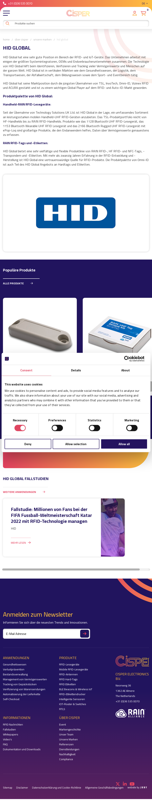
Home (6, 40)
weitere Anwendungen (25, 491)
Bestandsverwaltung (15, 674)
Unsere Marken (42, 40)
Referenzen (66, 744)
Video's (7, 739)
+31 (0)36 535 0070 (17, 3)
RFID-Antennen (68, 674)
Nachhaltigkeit (67, 754)
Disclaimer (22, 787)
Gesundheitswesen (14, 664)
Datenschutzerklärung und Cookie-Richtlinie (56, 787)
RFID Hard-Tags (68, 679)
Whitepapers (10, 734)
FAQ (5, 744)
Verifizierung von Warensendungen (24, 689)
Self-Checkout (11, 699)
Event (62, 724)
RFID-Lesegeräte (69, 664)
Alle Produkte (19, 283)
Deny (27, 444)
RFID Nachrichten (13, 724)
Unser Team (66, 734)
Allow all (124, 444)
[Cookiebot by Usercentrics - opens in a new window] (130, 359)
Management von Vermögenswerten (25, 679)
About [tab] (125, 370)
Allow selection (75, 444)
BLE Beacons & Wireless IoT (75, 689)
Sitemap (7, 787)
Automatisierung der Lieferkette (21, 694)
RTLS (62, 709)
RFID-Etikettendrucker (72, 694)
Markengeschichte (70, 729)
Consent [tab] (26, 370)
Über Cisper (21, 40)
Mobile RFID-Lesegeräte (73, 669)
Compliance (66, 759)
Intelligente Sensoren (72, 699)
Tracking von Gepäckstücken (20, 684)
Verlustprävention (13, 669)
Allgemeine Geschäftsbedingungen (104, 787)
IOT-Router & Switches (72, 704)
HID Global (62, 40)
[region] (76, 347)
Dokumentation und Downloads (22, 749)
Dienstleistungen (69, 749)
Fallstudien (9, 729)
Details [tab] (76, 370)
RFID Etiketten (67, 684)
